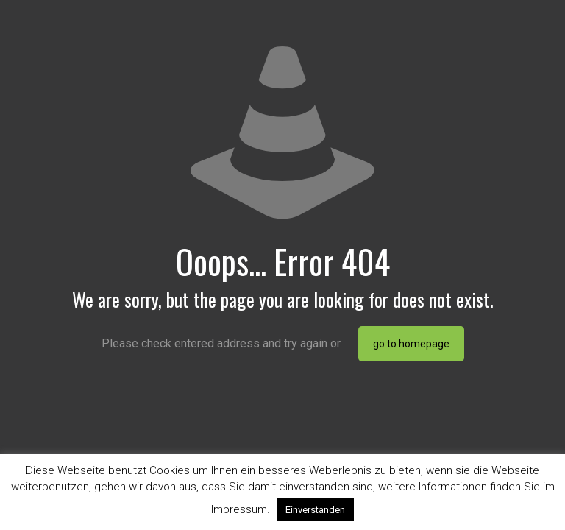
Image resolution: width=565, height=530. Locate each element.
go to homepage (411, 344)
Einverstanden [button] (315, 509)
